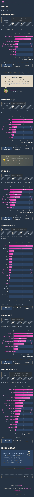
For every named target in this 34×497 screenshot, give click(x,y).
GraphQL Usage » (25, 476)
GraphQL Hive (6, 452)
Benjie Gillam (6, 91)
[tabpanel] (17, 44)
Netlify (20, 485)
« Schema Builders (9, 476)
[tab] (5, 19)
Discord (20, 491)
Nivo (22, 484)
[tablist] (17, 19)
